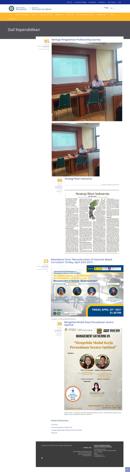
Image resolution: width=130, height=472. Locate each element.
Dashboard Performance (46, 14)
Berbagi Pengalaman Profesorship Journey (76, 39)
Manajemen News (102, 14)
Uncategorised (45, 46)
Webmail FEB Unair (87, 455)
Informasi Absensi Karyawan (85, 453)
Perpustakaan (92, 2)
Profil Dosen (54, 424)
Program (34, 14)
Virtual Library (70, 14)
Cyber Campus (112, 2)
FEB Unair (69, 2)
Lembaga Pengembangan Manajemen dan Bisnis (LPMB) (66, 430)
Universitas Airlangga (80, 2)
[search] (116, 8)
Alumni (112, 14)
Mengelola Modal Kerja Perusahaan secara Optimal (88, 323)
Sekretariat (54, 433)
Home (10, 14)
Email (119, 2)
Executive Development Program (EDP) (61, 427)
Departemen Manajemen (22, 14)
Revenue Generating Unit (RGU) (85, 14)
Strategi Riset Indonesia (78, 178)
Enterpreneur (13, 19)
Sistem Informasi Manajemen (85, 454)
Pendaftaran (101, 2)
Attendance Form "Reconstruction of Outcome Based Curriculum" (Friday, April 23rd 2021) (81, 261)
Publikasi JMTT (59, 14)
